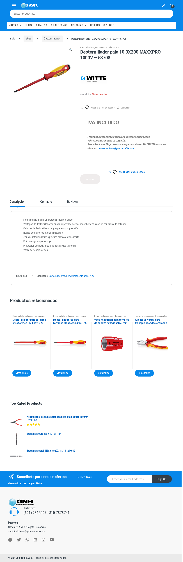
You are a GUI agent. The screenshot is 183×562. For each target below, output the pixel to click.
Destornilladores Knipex (22, 316)
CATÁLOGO (41, 25)
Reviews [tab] (72, 201)
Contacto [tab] (46, 201)
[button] (70, 50)
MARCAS (15, 25)
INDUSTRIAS (78, 25)
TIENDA (29, 25)
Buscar (168, 14)
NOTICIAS (95, 25)
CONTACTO (108, 25)
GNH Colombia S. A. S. (22, 557)
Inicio (12, 38)
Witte (28, 38)
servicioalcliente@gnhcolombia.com (116, 148)
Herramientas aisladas (105, 47)
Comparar (125, 107)
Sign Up (161, 479)
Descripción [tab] (17, 201)
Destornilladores (52, 38)
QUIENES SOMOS (59, 25)
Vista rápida (22, 372)
